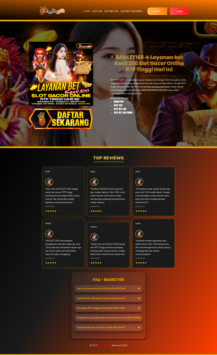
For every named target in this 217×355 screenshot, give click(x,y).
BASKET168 (104, 345)
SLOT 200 (97, 11)
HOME (87, 11)
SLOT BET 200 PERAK (131, 11)
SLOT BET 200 (111, 11)
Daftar (157, 11)
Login (179, 11)
